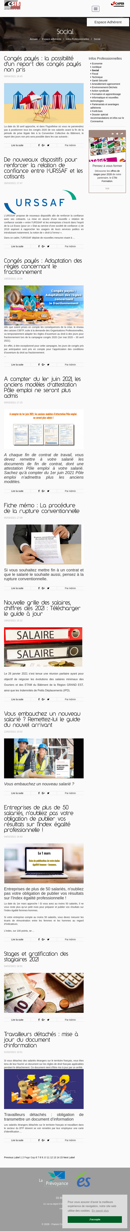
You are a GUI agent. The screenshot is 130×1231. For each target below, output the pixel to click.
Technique (97, 77)
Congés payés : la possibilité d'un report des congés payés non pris (42, 64)
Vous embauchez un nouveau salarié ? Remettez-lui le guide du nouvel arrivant (42, 720)
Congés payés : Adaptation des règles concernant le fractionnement (43, 267)
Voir (107, 188)
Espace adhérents (51, 39)
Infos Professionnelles (77, 39)
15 (61, 1157)
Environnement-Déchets (104, 87)
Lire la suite (17, 145)
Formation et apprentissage (106, 94)
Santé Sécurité (99, 80)
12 (51, 1157)
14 (58, 1157)
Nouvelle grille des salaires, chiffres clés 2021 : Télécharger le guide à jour (42, 608)
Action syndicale (100, 90)
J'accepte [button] (94, 1219)
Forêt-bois (97, 111)
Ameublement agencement (106, 84)
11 (48, 1157)
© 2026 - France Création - (56, 1224)
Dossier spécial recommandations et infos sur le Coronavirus (107, 118)
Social (95, 70)
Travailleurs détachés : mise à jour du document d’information (41, 1040)
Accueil (33, 39)
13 (54, 1157)
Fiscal (95, 73)
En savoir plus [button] (100, 1210)
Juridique (97, 67)
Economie (97, 63)
